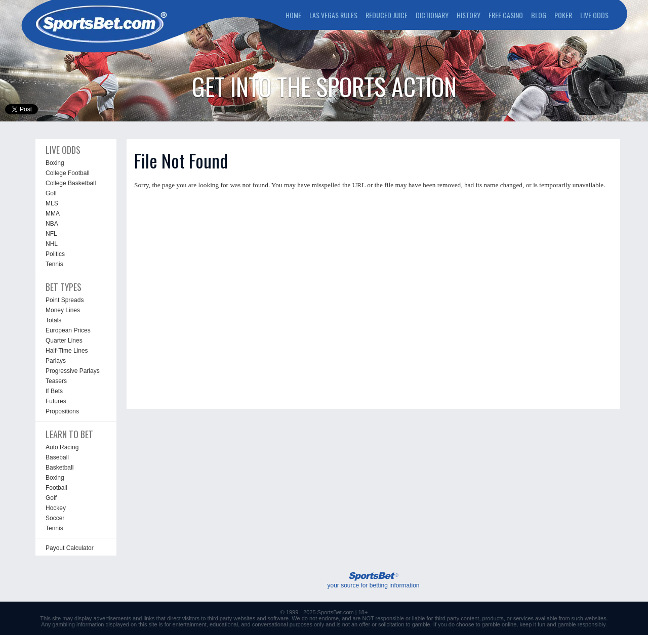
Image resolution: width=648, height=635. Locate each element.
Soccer (55, 518)
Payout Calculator (70, 548)
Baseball (57, 457)
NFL (51, 233)
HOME (293, 15)
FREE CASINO (506, 15)
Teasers (56, 381)
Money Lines (63, 310)
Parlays (56, 360)
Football (56, 487)
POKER (563, 15)
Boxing (55, 162)
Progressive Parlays (73, 370)
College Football (68, 173)
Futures (56, 401)
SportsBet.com (335, 612)
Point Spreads (65, 300)
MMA (53, 213)
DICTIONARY (432, 15)
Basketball (59, 467)
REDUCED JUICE (387, 15)
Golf (51, 193)
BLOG (538, 15)
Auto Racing (62, 447)
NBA (52, 223)
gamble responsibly (581, 624)
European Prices (68, 330)
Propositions (62, 411)
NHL (52, 243)
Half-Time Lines (67, 350)
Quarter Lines (64, 340)
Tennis (54, 264)
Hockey (56, 508)
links (148, 618)
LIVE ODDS (594, 15)
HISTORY (468, 15)
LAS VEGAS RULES (333, 15)
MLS (52, 203)
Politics (55, 254)
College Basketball (71, 183)
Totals (53, 320)
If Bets (54, 391)
